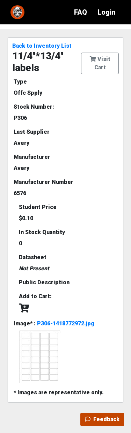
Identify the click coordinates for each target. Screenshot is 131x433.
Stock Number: (34, 106)
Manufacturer (32, 157)
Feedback (102, 419)
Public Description (44, 282)
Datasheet (32, 257)
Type (20, 81)
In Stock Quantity (42, 232)
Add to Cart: (35, 296)
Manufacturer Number (43, 182)
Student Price (38, 207)
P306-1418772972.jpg (65, 323)
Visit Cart (100, 63)
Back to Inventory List (42, 45)
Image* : (54, 323)
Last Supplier (32, 132)
